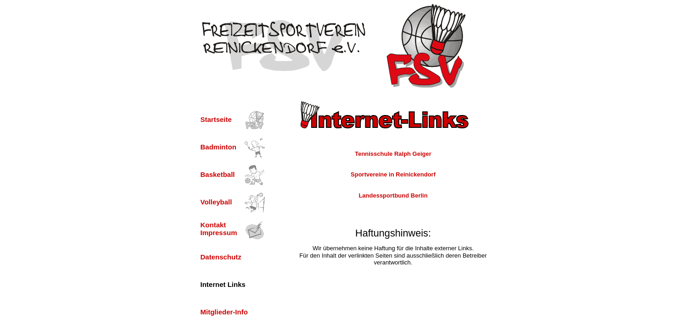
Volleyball (216, 202)
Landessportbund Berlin (392, 195)
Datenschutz (221, 257)
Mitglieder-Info (224, 312)
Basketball (218, 174)
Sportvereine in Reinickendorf (393, 174)
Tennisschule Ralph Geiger (393, 153)
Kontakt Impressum (219, 228)
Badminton (218, 147)
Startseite (216, 119)
